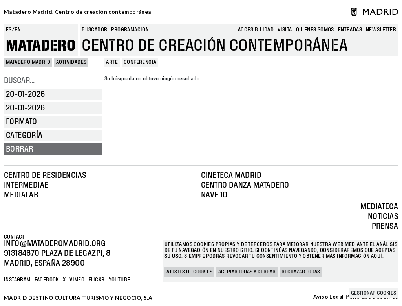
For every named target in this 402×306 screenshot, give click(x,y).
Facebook (47, 279)
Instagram (17, 279)
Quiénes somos (315, 30)
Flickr (96, 279)
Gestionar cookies (373, 293)
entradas (350, 30)
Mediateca (379, 207)
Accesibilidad (256, 30)
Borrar (19, 149)
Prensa (385, 226)
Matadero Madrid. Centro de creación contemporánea (77, 12)
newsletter (381, 30)
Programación (130, 30)
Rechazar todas (300, 272)
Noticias (383, 217)
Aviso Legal (328, 297)
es (9, 30)
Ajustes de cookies (189, 272)
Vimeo (76, 279)
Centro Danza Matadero (245, 185)
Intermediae (26, 185)
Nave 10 (214, 195)
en (18, 30)
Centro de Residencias (45, 175)
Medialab (21, 195)
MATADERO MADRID (28, 62)
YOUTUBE (119, 279)
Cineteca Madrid (231, 175)
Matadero (41, 46)
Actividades (71, 62)
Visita (285, 30)
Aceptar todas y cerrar (247, 272)
